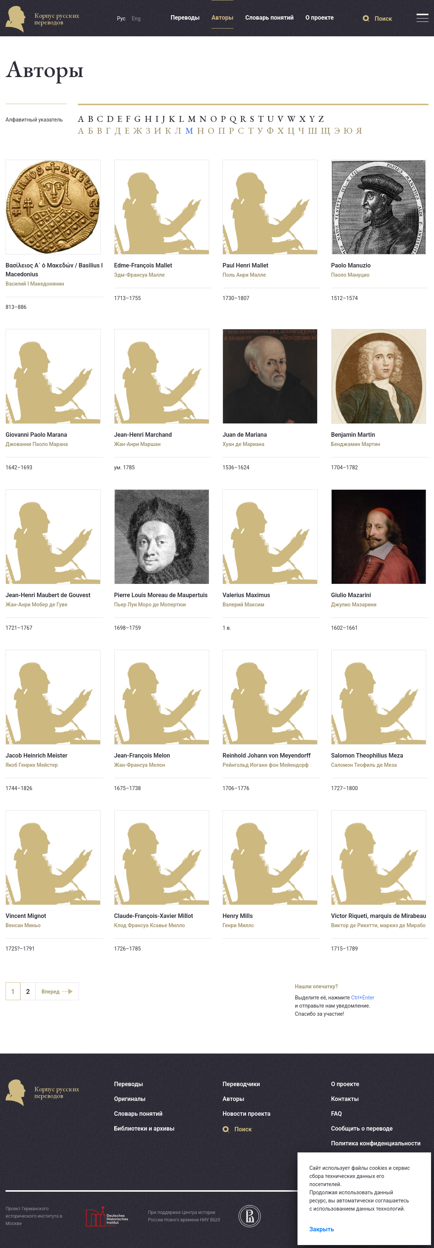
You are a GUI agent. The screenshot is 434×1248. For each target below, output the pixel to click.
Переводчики (241, 1084)
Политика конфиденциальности (376, 1143)
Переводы (185, 17)
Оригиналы (130, 1098)
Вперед (51, 992)
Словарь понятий (269, 17)
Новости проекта (246, 1113)
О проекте (320, 17)
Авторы (222, 17)
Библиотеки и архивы (144, 1128)
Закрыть (321, 1229)
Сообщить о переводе (362, 1128)
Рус (121, 18)
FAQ (336, 1113)
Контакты (345, 1098)
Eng (136, 18)
